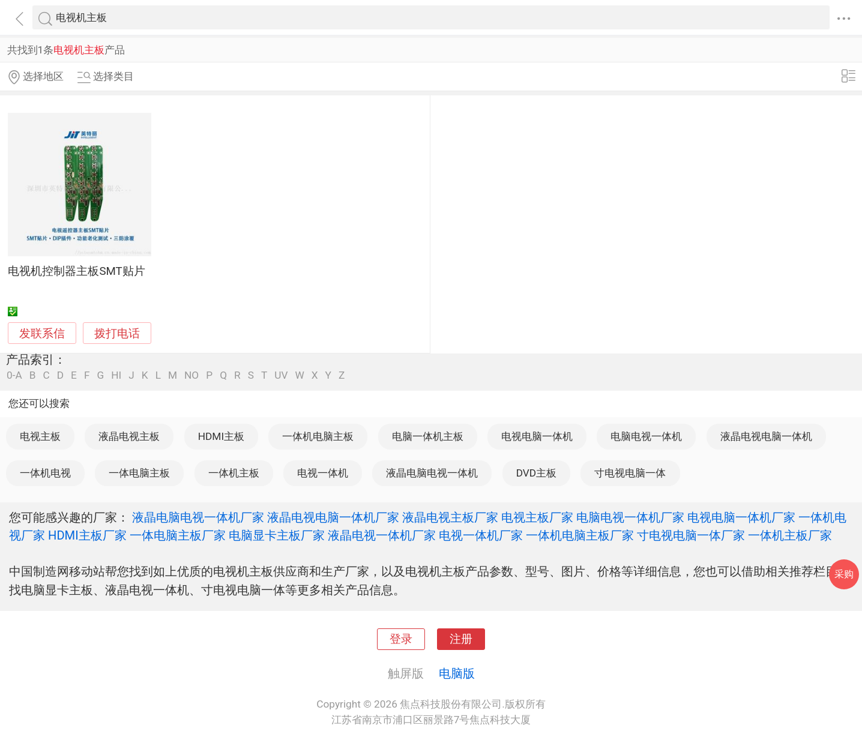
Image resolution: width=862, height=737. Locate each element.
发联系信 (42, 333)
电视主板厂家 (537, 517)
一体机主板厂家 (790, 535)
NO (191, 375)
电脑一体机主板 (427, 436)
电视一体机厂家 (481, 535)
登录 (401, 639)
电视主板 (40, 436)
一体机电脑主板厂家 (580, 535)
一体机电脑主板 (318, 436)
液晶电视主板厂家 (450, 517)
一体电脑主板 (139, 473)
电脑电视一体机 (646, 436)
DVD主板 (536, 473)
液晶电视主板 (129, 436)
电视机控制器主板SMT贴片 (76, 271)
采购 (844, 574)
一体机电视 (45, 473)
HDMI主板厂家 (87, 535)
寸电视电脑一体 (630, 473)
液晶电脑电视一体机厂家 (198, 517)
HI (116, 375)
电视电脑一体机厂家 (741, 517)
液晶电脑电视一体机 (432, 473)
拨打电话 (117, 333)
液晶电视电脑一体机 (766, 436)
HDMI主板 (221, 436)
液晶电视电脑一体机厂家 (333, 517)
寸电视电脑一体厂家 (691, 535)
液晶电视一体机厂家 (382, 535)
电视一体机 (322, 473)
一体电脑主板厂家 (178, 535)
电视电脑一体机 (537, 436)
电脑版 (457, 673)
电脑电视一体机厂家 (630, 517)
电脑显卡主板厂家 (277, 535)
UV (281, 375)
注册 (461, 639)
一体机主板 (233, 473)
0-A (14, 375)
